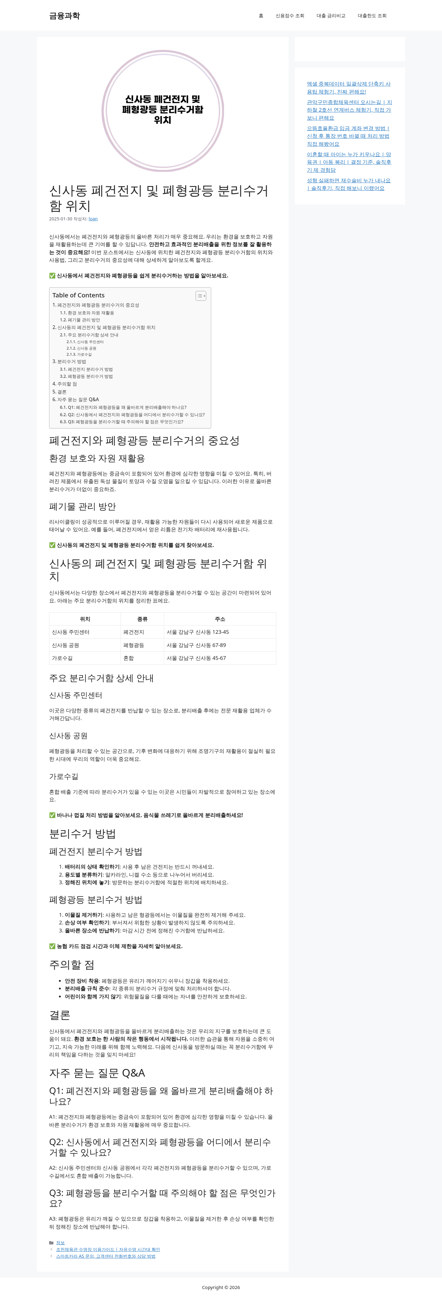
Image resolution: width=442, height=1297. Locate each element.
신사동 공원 (86, 348)
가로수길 (84, 354)
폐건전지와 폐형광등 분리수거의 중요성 (98, 305)
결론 (62, 392)
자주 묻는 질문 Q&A (78, 399)
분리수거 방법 (71, 361)
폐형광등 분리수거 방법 (90, 376)
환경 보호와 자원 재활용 (91, 313)
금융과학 (64, 15)
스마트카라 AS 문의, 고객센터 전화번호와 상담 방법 (106, 1256)
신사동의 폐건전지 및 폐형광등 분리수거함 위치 (106, 327)
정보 (60, 1242)
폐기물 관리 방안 (84, 320)
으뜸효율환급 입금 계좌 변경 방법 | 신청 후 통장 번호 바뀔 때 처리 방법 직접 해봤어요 (348, 136)
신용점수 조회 (290, 15)
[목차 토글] (198, 296)
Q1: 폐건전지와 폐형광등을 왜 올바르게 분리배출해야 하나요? (127, 407)
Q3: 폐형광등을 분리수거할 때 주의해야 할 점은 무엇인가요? (125, 421)
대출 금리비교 (331, 15)
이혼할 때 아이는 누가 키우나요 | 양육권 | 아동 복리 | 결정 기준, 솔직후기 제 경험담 (349, 162)
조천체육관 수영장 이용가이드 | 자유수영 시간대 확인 (108, 1249)
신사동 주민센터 (90, 341)
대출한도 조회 (372, 15)
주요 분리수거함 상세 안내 (93, 335)
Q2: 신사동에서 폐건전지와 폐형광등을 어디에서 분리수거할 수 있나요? (136, 414)
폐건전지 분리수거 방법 (90, 369)
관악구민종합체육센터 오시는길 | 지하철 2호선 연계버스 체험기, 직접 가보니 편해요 (349, 110)
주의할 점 (67, 384)
